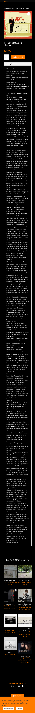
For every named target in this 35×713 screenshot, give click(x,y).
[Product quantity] (6, 57)
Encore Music (11, 8)
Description (10, 64)
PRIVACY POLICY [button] (8, 709)
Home (5, 8)
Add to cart (18, 57)
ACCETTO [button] (19, 709)
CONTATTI (17, 696)
